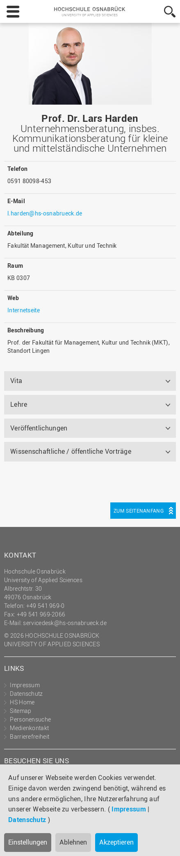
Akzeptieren (116, 842)
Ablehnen (73, 842)
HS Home (22, 702)
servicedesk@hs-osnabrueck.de (64, 623)
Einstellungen (27, 842)
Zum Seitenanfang (139, 510)
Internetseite (23, 310)
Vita (16, 380)
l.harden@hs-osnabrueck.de (44, 213)
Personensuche (30, 719)
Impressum (129, 808)
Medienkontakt (29, 728)
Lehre (18, 404)
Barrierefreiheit (29, 736)
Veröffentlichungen (38, 428)
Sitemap (20, 711)
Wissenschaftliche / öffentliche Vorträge (70, 451)
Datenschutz (27, 819)
